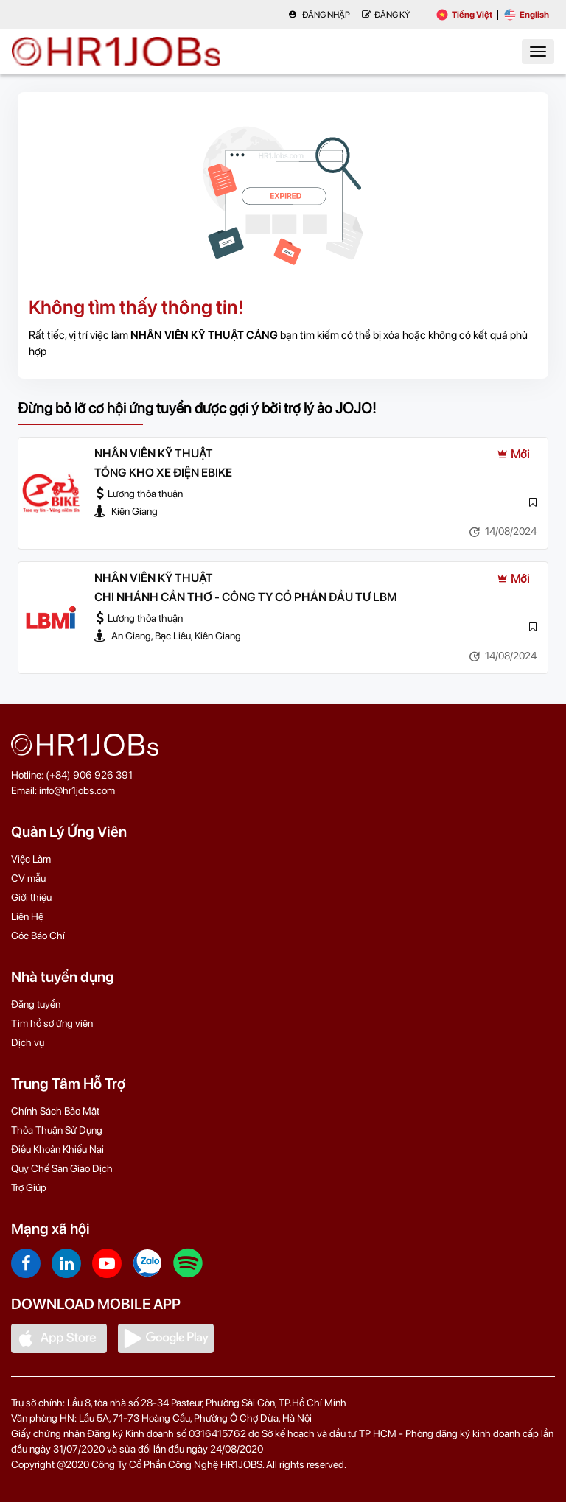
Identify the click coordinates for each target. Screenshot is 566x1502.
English (526, 15)
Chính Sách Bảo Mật (55, 1111)
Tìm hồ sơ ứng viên (52, 1023)
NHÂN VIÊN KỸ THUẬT (153, 453)
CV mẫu (28, 878)
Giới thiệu (31, 897)
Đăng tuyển (35, 1004)
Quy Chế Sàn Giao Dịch (62, 1168)
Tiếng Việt (464, 15)
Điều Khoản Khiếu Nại (57, 1149)
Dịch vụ (27, 1042)
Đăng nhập (319, 15)
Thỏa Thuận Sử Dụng (56, 1130)
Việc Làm (31, 859)
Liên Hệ (27, 916)
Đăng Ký (386, 15)
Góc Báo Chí (38, 935)
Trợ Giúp (28, 1187)
